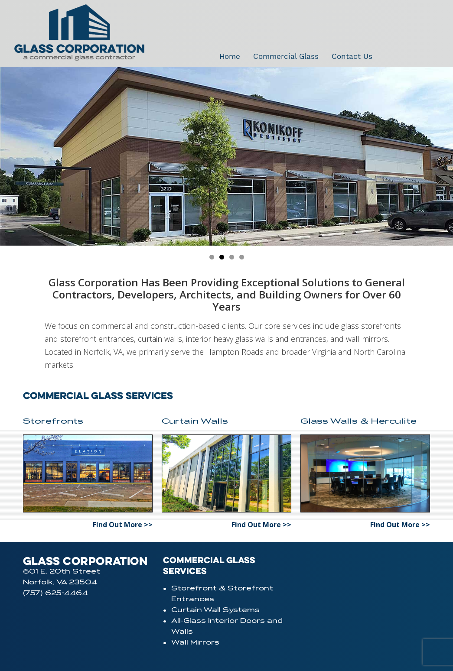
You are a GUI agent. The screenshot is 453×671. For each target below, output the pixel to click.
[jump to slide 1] (211, 257)
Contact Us (352, 56)
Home (229, 56)
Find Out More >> (123, 524)
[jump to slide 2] (221, 257)
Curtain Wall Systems (215, 609)
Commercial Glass (286, 56)
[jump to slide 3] (231, 257)
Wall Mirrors (195, 642)
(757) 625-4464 (55, 593)
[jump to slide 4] (241, 257)
